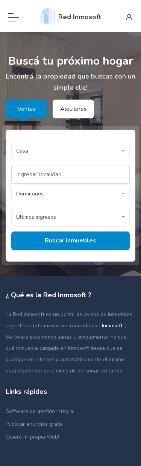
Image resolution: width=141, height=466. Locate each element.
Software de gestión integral (40, 411)
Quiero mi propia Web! (32, 436)
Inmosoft (113, 325)
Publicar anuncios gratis (34, 424)
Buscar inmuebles (70, 240)
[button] (70, 151)
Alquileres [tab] (73, 109)
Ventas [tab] (26, 109)
